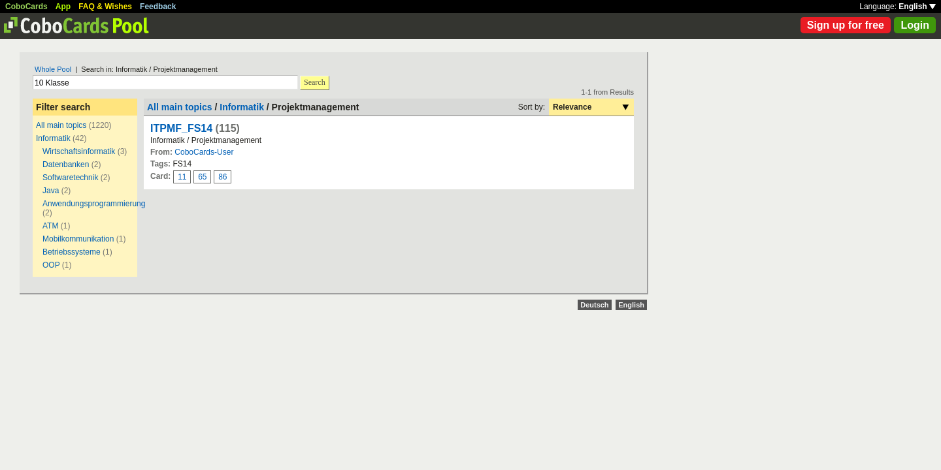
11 (182, 176)
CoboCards (26, 6)
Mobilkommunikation (78, 238)
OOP (50, 265)
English (917, 6)
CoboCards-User (203, 152)
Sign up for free (845, 25)
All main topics (61, 125)
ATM (50, 225)
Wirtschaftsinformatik (78, 151)
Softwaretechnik (70, 177)
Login (914, 25)
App (63, 6)
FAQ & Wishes (105, 6)
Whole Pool (53, 69)
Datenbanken (65, 164)
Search (314, 82)
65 (202, 176)
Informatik (53, 138)
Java (50, 190)
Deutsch (594, 305)
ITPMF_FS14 (181, 128)
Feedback (158, 6)
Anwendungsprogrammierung (93, 203)
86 (222, 176)
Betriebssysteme (71, 252)
